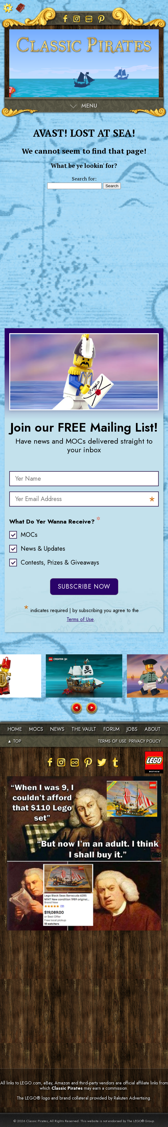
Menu (89, 106)
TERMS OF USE (112, 741)
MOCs (29, 535)
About (153, 729)
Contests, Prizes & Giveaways (60, 562)
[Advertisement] (84, 252)
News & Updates (43, 549)
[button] (76, 708)
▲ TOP (14, 741)
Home (14, 729)
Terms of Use (80, 619)
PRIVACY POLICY (145, 741)
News (57, 729)
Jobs (131, 729)
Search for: (84, 178)
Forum (111, 729)
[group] (84, 676)
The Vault (84, 729)
